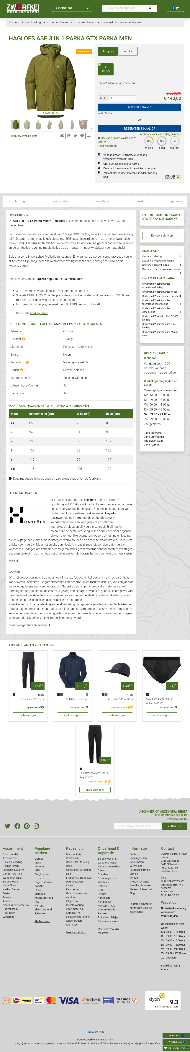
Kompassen (105, 901)
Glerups (39, 858)
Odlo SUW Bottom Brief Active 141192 (159, 701)
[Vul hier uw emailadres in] (138, 826)
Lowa (38, 878)
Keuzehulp (74, 848)
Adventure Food (44, 897)
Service (134, 873)
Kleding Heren (39, 313)
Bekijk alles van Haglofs (23, 135)
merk (140, 201)
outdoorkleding (102, 517)
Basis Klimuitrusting (77, 862)
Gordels (102, 886)
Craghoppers (42, 874)
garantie (176, 201)
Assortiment (72, 8)
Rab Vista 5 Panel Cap (120, 699)
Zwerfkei (39, 886)
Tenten (7, 901)
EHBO (69, 885)
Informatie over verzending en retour (160, 134)
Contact (134, 854)
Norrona (39, 905)
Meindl (38, 862)
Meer (14, 561)
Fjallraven (40, 913)
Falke (38, 889)
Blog (132, 893)
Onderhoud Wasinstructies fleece (159, 291)
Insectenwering (75, 905)
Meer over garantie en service (29, 625)
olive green (108, 51)
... (44, 22)
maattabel (103, 201)
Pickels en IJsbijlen (108, 917)
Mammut (40, 893)
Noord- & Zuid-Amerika (16, 905)
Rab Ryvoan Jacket (77, 699)
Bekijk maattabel (107, 145)
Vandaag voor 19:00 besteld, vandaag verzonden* (160, 368)
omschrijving (16, 201)
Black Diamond (43, 909)
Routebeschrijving (140, 869)
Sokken (7, 893)
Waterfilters (9, 885)
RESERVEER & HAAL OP (139, 128)
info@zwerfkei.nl (153, 440)
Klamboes (72, 924)
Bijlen (69, 873)
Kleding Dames (11, 889)
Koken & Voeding (12, 862)
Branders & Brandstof (78, 877)
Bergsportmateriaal (109, 866)
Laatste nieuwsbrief (141, 903)
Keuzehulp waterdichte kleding (158, 260)
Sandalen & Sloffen (13, 869)
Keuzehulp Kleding (152, 256)
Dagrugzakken (74, 881)
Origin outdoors (44, 882)
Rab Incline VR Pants (32, 699)
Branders (103, 874)
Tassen (7, 897)
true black (128, 51)
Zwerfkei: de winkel (140, 885)
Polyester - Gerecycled (77, 346)
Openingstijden (138, 858)
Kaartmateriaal (74, 908)
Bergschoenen (11, 881)
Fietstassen (72, 889)
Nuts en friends (106, 909)
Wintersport (9, 916)
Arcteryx (39, 866)
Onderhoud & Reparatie (108, 850)
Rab (37, 901)
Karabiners (104, 897)
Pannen (102, 913)
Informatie (138, 848)
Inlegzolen (72, 901)
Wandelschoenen (12, 877)
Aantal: (103, 98)
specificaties (61, 201)
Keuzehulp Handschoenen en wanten (161, 269)
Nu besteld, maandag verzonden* (173, 912)
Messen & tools (106, 905)
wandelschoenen (62, 522)
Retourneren (137, 862)
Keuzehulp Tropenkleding (155, 265)
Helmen (102, 893)
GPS (100, 889)
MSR (37, 870)
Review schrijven (162, 235)
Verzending (136, 865)
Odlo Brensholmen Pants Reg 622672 (93, 775)
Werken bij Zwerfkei (141, 889)
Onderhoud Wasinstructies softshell (161, 296)
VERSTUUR (175, 826)
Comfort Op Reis (12, 873)
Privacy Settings (95, 1031)
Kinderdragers (74, 920)
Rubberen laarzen (108, 921)
